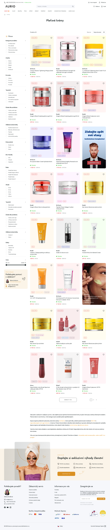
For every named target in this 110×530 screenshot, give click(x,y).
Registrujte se (66, 474)
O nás (56, 492)
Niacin (8, 237)
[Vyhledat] (73, 6)
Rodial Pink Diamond (12, 174)
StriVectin (9, 69)
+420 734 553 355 (13, 2)
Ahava (8, 61)
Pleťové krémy (10, 52)
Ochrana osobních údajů (34, 500)
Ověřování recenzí (33, 495)
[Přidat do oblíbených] (51, 37)
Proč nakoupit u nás (59, 500)
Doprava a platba (33, 489)
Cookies (31, 502)
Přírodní (9, 160)
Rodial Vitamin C (11, 179)
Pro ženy (9, 80)
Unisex (8, 78)
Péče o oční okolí (11, 48)
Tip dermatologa (11, 254)
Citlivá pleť (9, 101)
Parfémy (43, 11)
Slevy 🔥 (7, 11)
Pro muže (9, 82)
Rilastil (8, 65)
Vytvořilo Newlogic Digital (98, 526)
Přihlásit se (102, 2)
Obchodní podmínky (33, 497)
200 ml (8, 196)
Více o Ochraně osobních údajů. (87, 504)
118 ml (8, 194)
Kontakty (57, 489)
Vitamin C (9, 235)
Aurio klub (72, 11)
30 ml (8, 187)
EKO (8, 157)
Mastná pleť (10, 205)
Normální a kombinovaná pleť (14, 207)
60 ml (8, 192)
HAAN (8, 63)
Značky (50, 11)
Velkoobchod (58, 502)
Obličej (20, 11)
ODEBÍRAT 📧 (101, 498)
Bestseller (9, 245)
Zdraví (36, 11)
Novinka (9, 250)
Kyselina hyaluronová (12, 127)
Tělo (25, 11)
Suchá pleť (9, 93)
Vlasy (13, 11)
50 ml (8, 190)
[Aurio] (10, 6)
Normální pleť (10, 97)
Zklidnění (9, 117)
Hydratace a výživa (11, 114)
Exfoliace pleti (10, 43)
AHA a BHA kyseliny (12, 136)
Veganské (9, 162)
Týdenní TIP (10, 247)
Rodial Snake (10, 177)
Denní (8, 147)
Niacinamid (9, 134)
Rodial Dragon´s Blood (12, 172)
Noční (8, 149)
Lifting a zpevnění (11, 112)
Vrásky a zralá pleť (11, 95)
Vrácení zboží (32, 492)
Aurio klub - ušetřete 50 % (60, 495)
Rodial (8, 67)
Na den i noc (10, 145)
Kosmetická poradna (60, 11)
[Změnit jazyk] (60, 526)
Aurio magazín (92, 2)
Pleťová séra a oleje (11, 50)
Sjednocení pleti (11, 119)
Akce (8, 252)
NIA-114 (93, 421)
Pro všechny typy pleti (12, 99)
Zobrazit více (68, 400)
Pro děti (9, 84)
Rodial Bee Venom (11, 170)
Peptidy (9, 132)
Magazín (57, 497)
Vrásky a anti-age (11, 110)
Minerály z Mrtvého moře (13, 130)
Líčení (30, 11)
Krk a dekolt (10, 46)
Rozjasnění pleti (11, 222)
